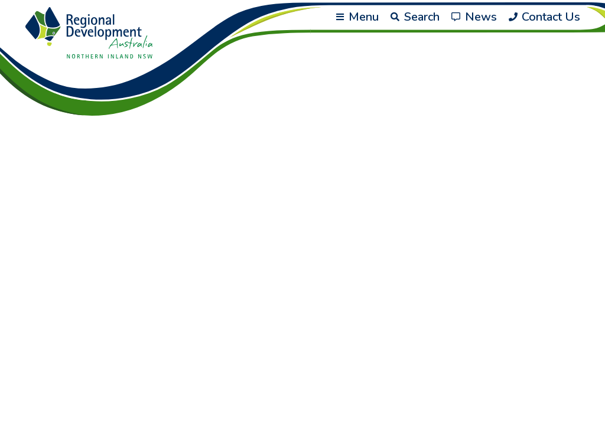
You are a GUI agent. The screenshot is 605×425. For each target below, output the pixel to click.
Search (415, 16)
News (474, 16)
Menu (357, 16)
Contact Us (544, 16)
